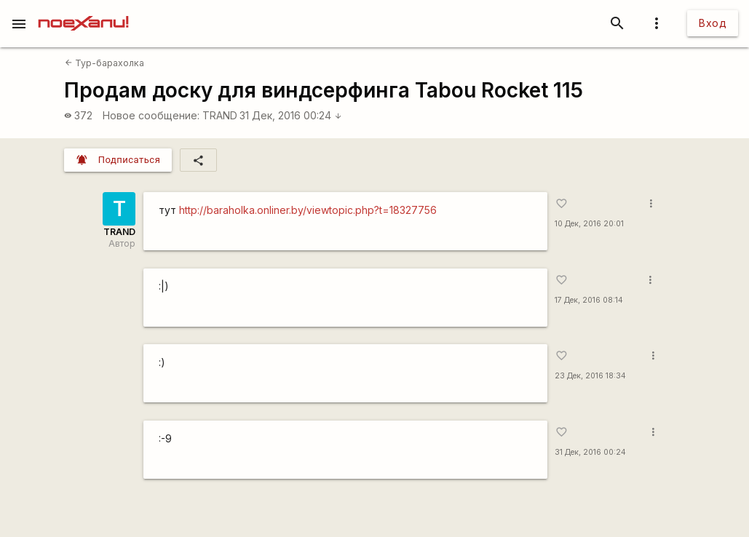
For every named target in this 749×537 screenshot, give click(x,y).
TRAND (219, 115)
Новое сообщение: (151, 115)
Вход (712, 23)
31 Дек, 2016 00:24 (290, 115)
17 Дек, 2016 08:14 (589, 300)
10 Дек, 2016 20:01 (589, 223)
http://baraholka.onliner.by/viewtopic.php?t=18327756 (308, 210)
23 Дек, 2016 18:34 (590, 376)
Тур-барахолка (104, 62)
